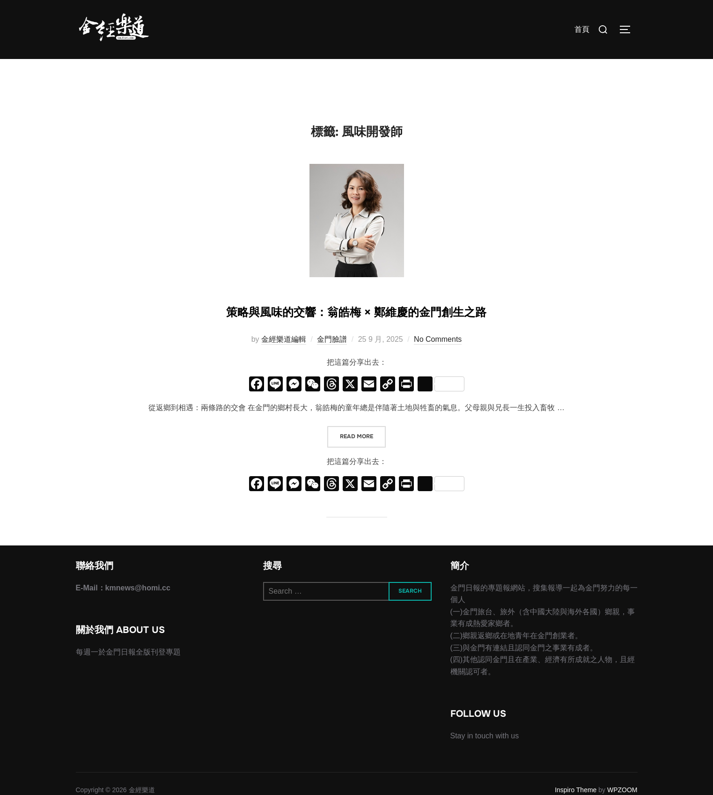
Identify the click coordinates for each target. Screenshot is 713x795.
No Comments (438, 385)
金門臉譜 (332, 385)
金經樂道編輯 (283, 385)
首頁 (581, 29)
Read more (363, 482)
